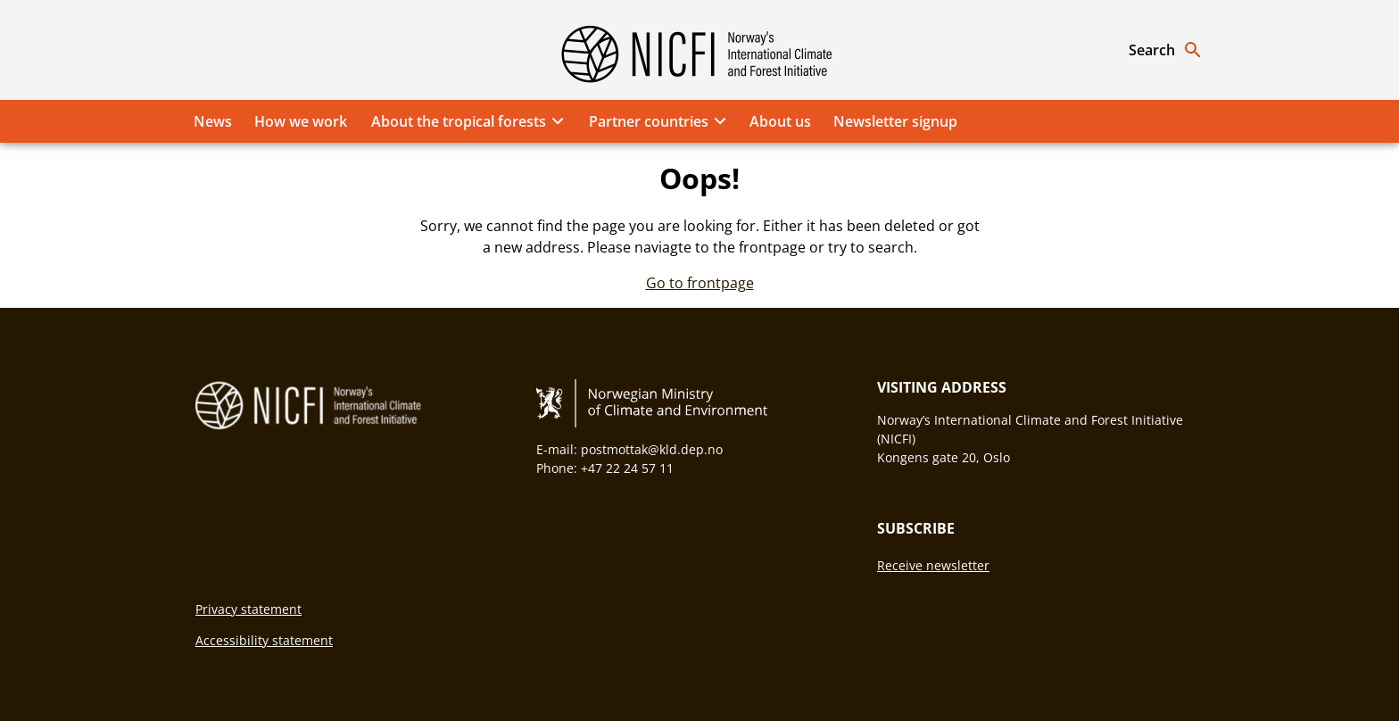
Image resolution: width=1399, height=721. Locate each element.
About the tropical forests (470, 121)
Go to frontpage (700, 283)
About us (780, 121)
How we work (300, 121)
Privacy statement (248, 609)
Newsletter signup (895, 121)
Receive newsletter (933, 565)
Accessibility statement (264, 640)
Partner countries (660, 121)
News (213, 121)
